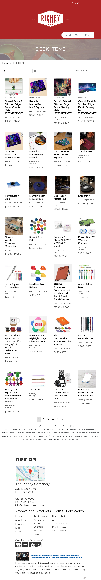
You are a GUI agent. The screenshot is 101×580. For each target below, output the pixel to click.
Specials (38, 530)
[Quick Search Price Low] (79, 35)
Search (19, 531)
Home (18, 516)
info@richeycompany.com (29, 505)
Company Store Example (39, 523)
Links (36, 534)
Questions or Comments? (29, 540)
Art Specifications (59, 522)
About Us (20, 520)
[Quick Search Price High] (89, 35)
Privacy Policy (59, 516)
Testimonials (40, 516)
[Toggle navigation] (4, 35)
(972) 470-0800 (25, 498)
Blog (17, 528)
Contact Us (21, 524)
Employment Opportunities (59, 529)
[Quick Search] (67, 35)
